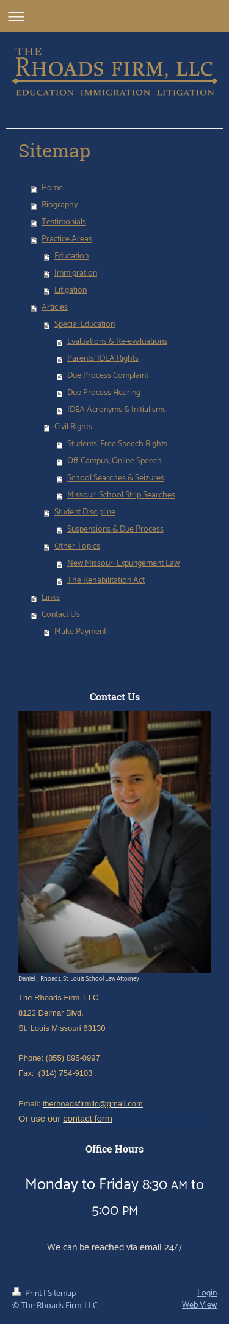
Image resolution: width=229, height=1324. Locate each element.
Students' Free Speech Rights (117, 444)
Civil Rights (73, 427)
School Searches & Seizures (115, 478)
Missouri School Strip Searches (121, 495)
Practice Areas (67, 239)
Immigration (75, 273)
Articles (55, 308)
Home (52, 188)
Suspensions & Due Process (115, 529)
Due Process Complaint (107, 376)
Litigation (70, 290)
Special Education (84, 325)
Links (51, 598)
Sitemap (62, 1294)
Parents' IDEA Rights (103, 359)
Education (71, 256)
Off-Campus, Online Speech (114, 461)
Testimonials (64, 222)
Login (207, 1293)
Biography (60, 205)
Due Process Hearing (103, 393)
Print (27, 1294)
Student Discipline (84, 512)
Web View (199, 1305)
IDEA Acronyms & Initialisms (116, 410)
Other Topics (77, 546)
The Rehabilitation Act (106, 581)
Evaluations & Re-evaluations (117, 342)
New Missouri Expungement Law (123, 564)
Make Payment (80, 632)
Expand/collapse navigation (114, 16)
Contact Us (61, 615)
